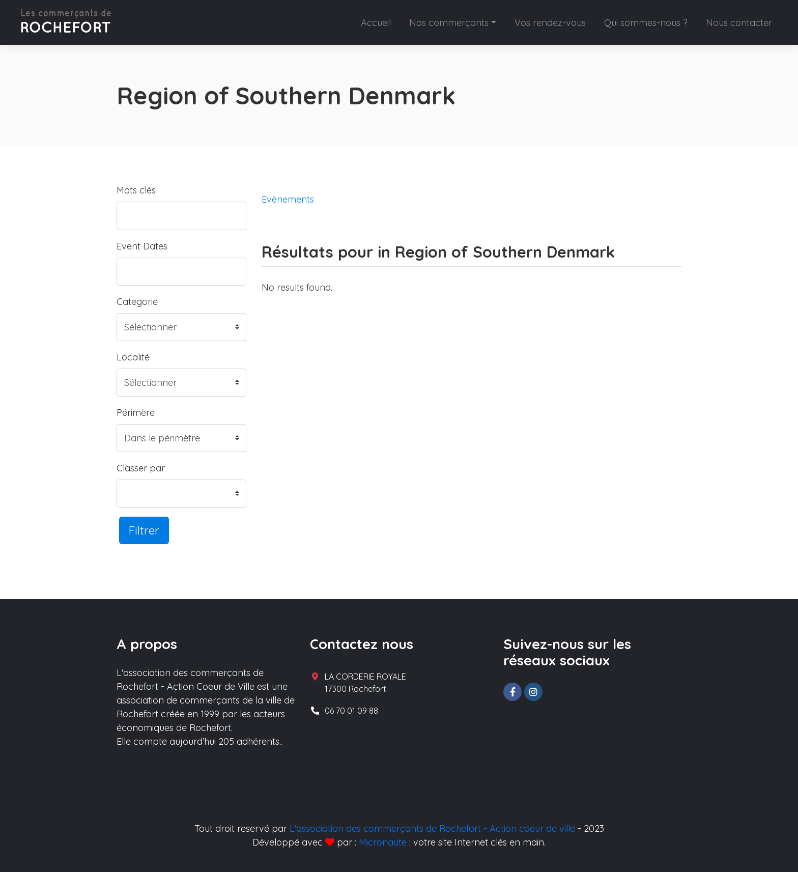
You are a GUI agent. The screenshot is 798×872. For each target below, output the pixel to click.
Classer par (141, 468)
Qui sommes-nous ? (646, 23)
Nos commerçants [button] (449, 23)
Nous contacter (739, 23)
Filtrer (144, 530)
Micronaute (383, 842)
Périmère (136, 412)
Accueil (376, 23)
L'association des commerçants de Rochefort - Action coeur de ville (432, 828)
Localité (133, 357)
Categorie (137, 301)
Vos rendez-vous (550, 23)
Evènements (288, 199)
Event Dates (142, 246)
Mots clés (136, 190)
